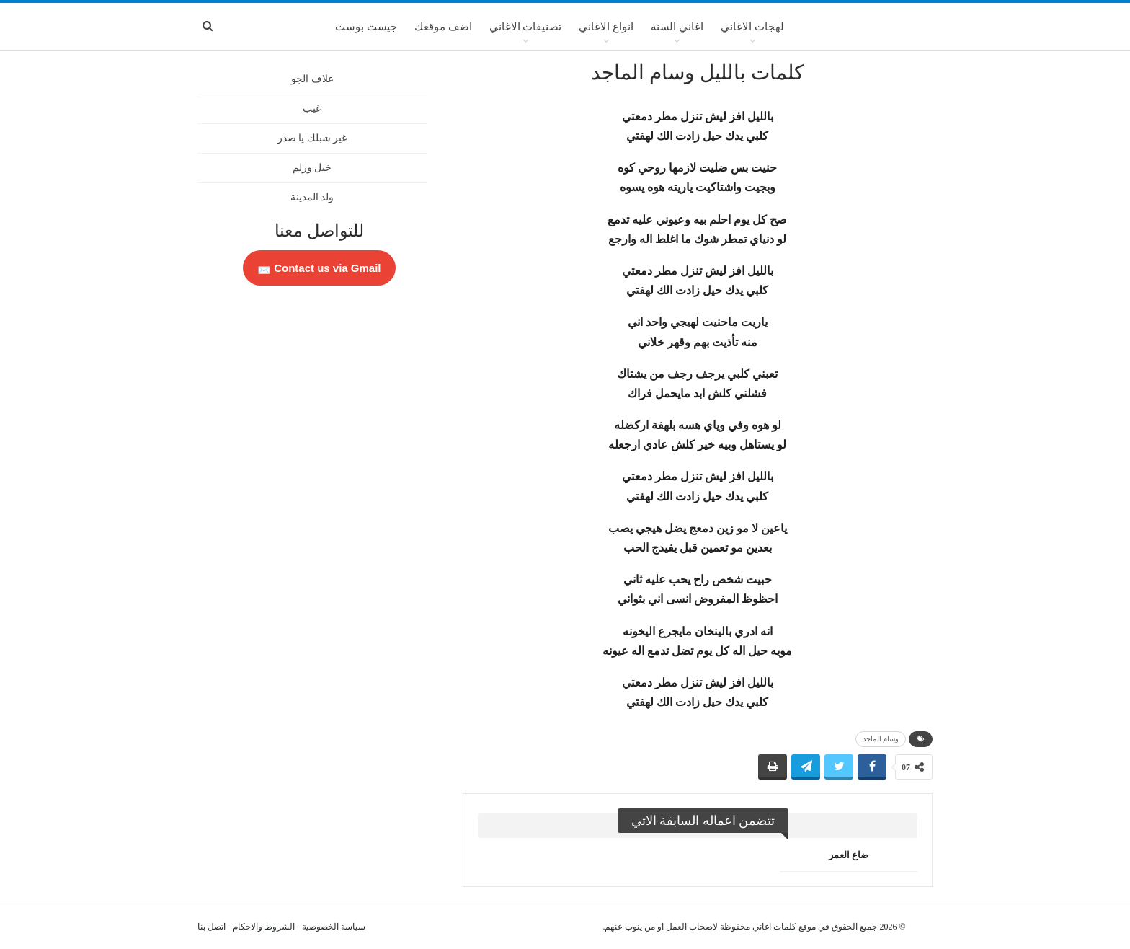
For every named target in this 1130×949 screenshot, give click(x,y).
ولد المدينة (312, 197)
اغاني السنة (677, 26)
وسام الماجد (881, 739)
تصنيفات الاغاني (525, 26)
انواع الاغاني (606, 26)
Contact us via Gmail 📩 (319, 268)
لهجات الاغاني (752, 26)
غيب (312, 108)
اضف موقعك (443, 26)
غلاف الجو (312, 79)
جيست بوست (366, 26)
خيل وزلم (312, 167)
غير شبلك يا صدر (312, 138)
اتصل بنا (211, 927)
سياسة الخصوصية (333, 927)
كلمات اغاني (774, 927)
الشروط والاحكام (264, 927)
